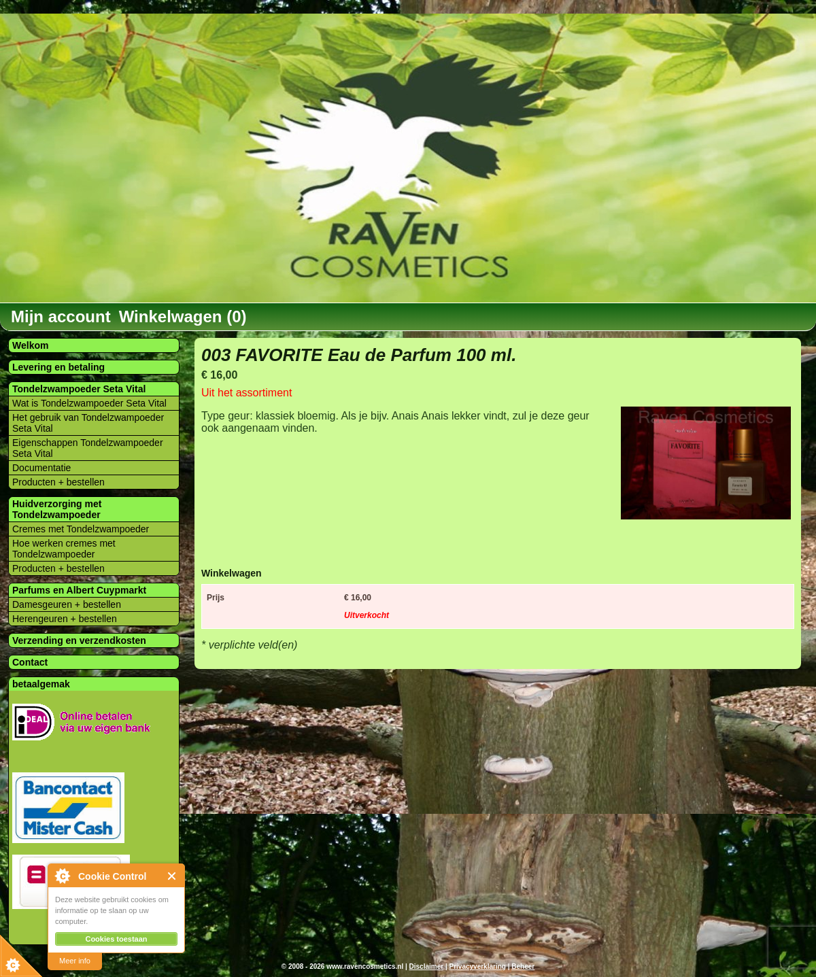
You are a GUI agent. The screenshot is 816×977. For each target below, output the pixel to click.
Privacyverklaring (477, 966)
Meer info (74, 961)
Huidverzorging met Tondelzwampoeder (56, 509)
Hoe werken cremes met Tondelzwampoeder (64, 549)
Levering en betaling (58, 367)
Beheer (522, 966)
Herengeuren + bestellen (64, 618)
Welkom (30, 345)
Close (172, 876)
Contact (30, 662)
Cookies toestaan (116, 939)
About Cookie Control (61, 875)
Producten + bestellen (58, 482)
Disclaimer (426, 966)
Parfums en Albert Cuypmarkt (79, 590)
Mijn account (61, 316)
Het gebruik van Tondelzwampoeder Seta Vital (88, 423)
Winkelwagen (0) (183, 316)
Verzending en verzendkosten (79, 640)
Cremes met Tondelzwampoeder (80, 529)
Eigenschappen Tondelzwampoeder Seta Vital (87, 448)
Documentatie (41, 467)
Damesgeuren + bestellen (66, 604)
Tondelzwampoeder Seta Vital (79, 388)
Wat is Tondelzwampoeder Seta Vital (89, 403)
